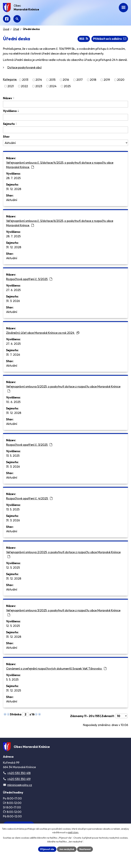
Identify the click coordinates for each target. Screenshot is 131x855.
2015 (52, 80)
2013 (25, 80)
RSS (83, 39)
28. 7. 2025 (13, 178)
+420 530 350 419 (19, 779)
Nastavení (85, 849)
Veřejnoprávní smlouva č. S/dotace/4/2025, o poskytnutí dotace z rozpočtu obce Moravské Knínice (59, 165)
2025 (67, 86)
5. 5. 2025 (12, 679)
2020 (120, 80)
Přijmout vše (47, 849)
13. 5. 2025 (12, 456)
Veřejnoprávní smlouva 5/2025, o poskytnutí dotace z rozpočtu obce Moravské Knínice (63, 389)
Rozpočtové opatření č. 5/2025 (29, 279)
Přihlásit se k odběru (109, 39)
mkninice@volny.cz (19, 785)
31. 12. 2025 (13, 690)
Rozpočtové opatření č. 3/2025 (29, 445)
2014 (38, 80)
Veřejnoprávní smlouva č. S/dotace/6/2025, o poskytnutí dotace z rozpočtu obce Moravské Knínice (59, 223)
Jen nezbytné (66, 849)
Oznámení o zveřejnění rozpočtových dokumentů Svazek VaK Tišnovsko (56, 668)
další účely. (73, 832)
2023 (38, 86)
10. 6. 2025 (13, 402)
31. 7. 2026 (13, 355)
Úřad (16, 29)
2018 (93, 80)
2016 (66, 80)
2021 (10, 86)
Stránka (15, 714)
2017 (79, 80)
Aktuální (11, 200)
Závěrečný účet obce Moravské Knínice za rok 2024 (42, 333)
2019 (107, 80)
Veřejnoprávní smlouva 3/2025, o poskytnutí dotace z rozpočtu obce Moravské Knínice (63, 612)
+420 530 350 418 (19, 773)
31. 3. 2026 (13, 301)
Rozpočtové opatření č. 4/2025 (29, 498)
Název (7, 98)
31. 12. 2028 (13, 189)
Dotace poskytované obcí (24, 67)
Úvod (6, 29)
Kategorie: (10, 79)
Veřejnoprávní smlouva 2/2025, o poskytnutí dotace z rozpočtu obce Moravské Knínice (63, 554)
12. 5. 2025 (13, 567)
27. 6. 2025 (13, 290)
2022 (24, 86)
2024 (52, 86)
